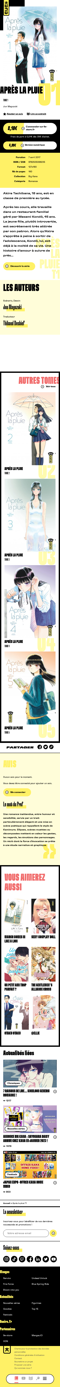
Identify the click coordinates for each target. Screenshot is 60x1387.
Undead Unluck (39, 1278)
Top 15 (35, 1309)
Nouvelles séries (11, 1303)
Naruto (7, 1278)
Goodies (7, 1309)
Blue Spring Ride (40, 1284)
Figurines (36, 1303)
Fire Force (8, 1284)
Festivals (7, 1315)
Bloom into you (11, 1290)
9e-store (7, 1335)
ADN (5, 1341)
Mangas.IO (37, 1335)
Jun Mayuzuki (10, 106)
